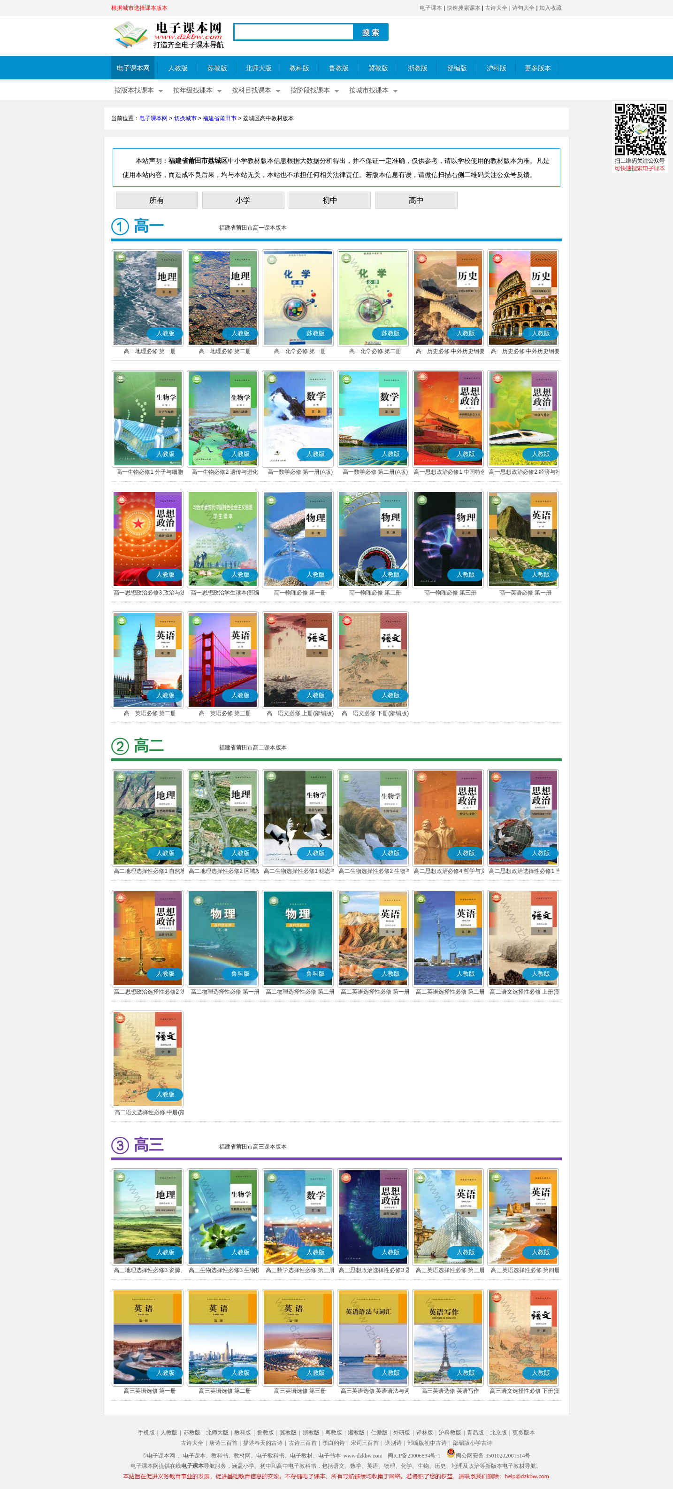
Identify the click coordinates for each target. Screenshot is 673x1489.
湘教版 (356, 1432)
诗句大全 (523, 8)
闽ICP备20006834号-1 (414, 1455)
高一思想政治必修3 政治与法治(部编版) (150, 593)
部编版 (457, 68)
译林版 (424, 1432)
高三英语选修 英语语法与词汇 (375, 1392)
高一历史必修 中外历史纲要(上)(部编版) (450, 352)
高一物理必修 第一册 (300, 592)
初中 (329, 200)
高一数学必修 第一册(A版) (300, 472)
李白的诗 (333, 1443)
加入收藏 (550, 8)
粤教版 (333, 1432)
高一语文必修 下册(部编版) (375, 713)
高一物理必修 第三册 (450, 592)
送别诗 (393, 1443)
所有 (156, 200)
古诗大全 (496, 8)
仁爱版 (379, 1432)
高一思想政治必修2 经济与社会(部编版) (525, 473)
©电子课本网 (159, 1455)
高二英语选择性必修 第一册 (375, 991)
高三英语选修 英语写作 (450, 1391)
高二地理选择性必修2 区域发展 (225, 872)
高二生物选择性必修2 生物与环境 (375, 872)
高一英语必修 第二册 (150, 713)
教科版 (299, 68)
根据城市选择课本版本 (139, 8)
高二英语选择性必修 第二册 (450, 991)
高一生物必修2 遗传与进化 (224, 472)
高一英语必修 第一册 (525, 592)
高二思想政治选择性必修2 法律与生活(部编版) (150, 992)
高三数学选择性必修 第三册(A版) (300, 1271)
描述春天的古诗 (263, 1443)
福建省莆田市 (220, 118)
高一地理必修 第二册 (225, 351)
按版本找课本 (134, 90)
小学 (243, 200)
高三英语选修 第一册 (150, 1391)
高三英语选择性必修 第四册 (525, 1270)
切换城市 (185, 118)
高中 (416, 200)
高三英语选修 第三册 (300, 1391)
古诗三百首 (303, 1443)
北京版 (498, 1432)
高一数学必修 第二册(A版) (375, 472)
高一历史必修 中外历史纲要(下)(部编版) (525, 352)
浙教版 (418, 68)
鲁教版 (339, 68)
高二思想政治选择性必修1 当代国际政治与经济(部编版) (525, 872)
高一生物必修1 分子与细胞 (149, 472)
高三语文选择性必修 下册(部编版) (525, 1392)
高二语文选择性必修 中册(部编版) (150, 1113)
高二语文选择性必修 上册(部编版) (525, 992)
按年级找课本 (193, 90)
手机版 (146, 1432)
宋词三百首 (365, 1443)
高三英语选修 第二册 (225, 1391)
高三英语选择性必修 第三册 (450, 1270)
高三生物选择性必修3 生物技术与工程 (225, 1271)
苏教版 (217, 68)
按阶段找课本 (310, 90)
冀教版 (378, 68)
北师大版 (258, 68)
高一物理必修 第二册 (375, 592)
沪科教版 (450, 1432)
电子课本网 (133, 68)
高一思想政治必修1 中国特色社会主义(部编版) (450, 473)
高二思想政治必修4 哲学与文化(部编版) (450, 872)
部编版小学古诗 (472, 1443)
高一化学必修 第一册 (300, 351)
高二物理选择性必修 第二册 (300, 991)
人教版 (178, 68)
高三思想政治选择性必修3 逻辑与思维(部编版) (375, 1271)
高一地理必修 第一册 (150, 351)
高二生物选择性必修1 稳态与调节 (300, 872)
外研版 (401, 1432)
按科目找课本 (251, 90)
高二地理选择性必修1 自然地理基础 (150, 872)
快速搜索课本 (464, 8)
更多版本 (538, 68)
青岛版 (475, 1432)
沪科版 (496, 68)
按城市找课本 (369, 90)
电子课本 (431, 8)
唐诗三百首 (223, 1443)
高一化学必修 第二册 (375, 351)
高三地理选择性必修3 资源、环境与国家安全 (150, 1271)
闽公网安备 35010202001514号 (488, 1455)
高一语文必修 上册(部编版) (300, 713)
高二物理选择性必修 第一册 (225, 991)
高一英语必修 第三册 (225, 713)
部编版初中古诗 (427, 1443)
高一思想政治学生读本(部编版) (225, 593)
